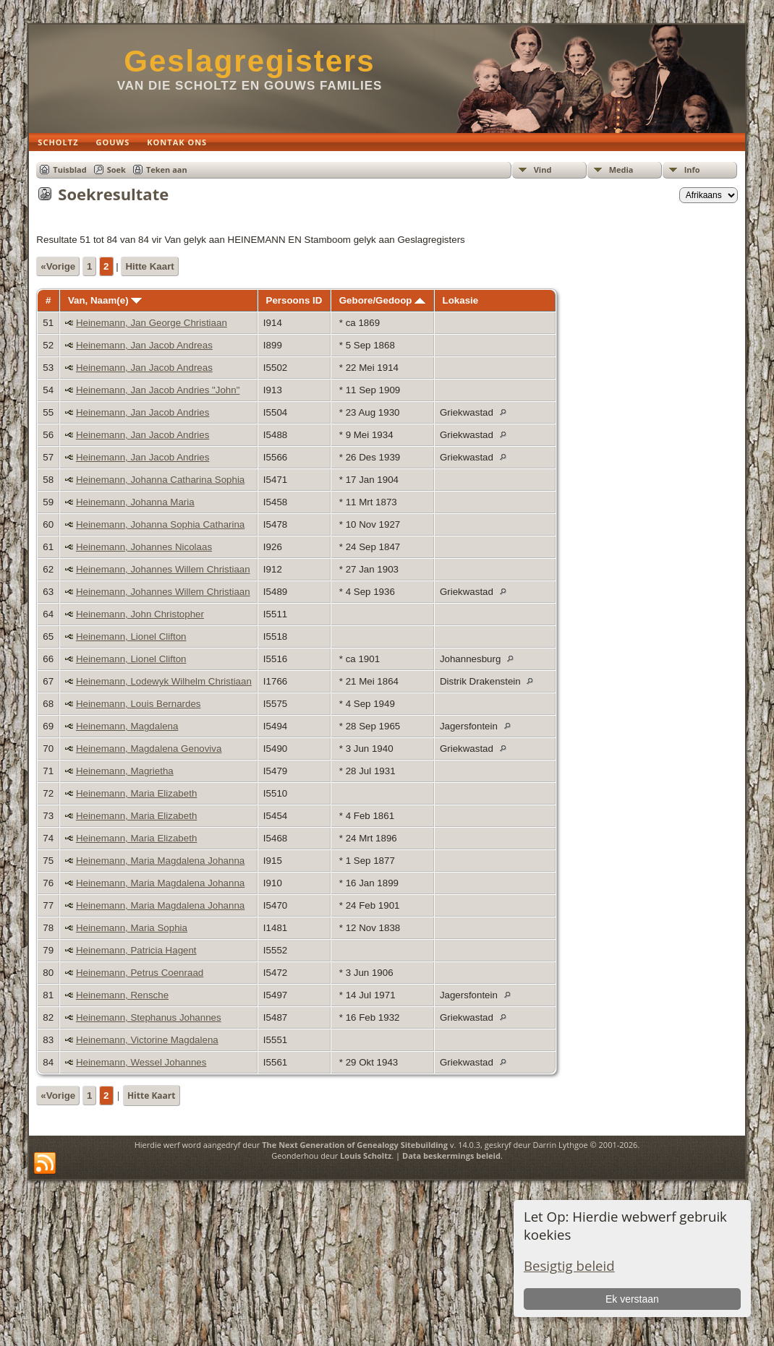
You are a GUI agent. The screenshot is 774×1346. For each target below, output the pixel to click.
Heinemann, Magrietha (125, 771)
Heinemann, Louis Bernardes (138, 703)
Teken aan (166, 169)
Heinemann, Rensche (122, 995)
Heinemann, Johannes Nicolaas (144, 546)
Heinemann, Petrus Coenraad (139, 972)
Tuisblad (69, 169)
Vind (543, 169)
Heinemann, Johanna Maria (135, 502)
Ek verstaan (632, 1299)
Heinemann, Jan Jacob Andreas (144, 345)
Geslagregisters (249, 61)
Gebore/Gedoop (382, 300)
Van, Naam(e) (105, 300)
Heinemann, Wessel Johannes (141, 1062)
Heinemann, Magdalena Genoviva (149, 748)
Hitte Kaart (149, 266)
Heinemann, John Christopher (140, 614)
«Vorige (58, 266)
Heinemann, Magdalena (127, 726)
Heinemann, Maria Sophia (131, 927)
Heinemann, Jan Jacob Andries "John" (158, 390)
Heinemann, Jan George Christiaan (151, 322)
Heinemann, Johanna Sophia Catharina (160, 524)
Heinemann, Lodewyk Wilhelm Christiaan (164, 681)
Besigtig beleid (569, 1265)
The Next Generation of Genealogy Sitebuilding (355, 1144)
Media (621, 169)
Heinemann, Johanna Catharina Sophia (160, 479)
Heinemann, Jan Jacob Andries (143, 412)
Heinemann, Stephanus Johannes (148, 1017)
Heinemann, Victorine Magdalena (147, 1039)
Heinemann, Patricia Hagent (136, 950)
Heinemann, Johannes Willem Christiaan (163, 569)
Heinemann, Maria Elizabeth (136, 793)
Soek (116, 169)
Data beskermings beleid (451, 1155)
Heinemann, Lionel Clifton (131, 636)
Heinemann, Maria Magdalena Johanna (160, 860)
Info (692, 169)
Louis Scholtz (365, 1155)
